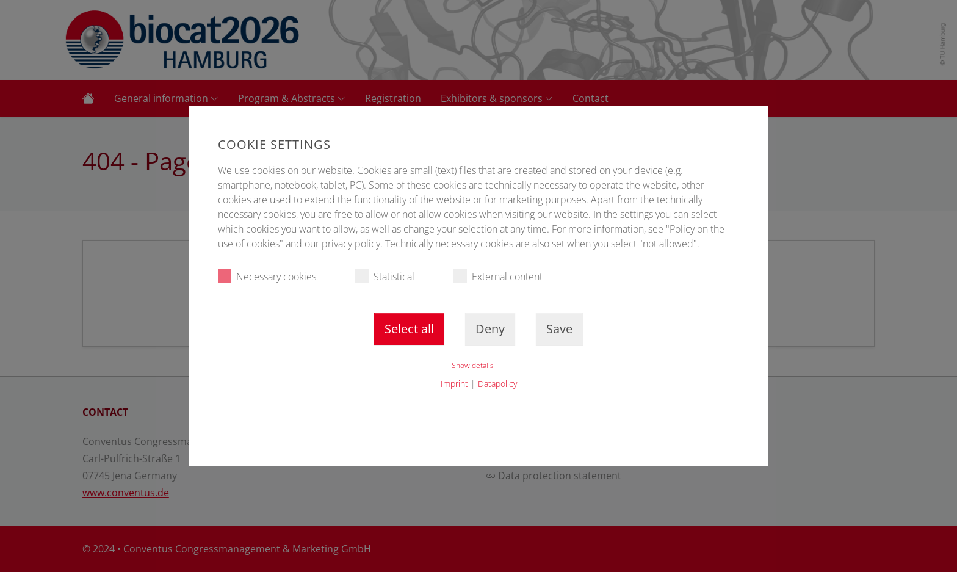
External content (498, 276)
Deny (490, 328)
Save (559, 328)
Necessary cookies (267, 276)
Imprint (454, 383)
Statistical (384, 276)
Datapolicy (497, 383)
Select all (409, 328)
